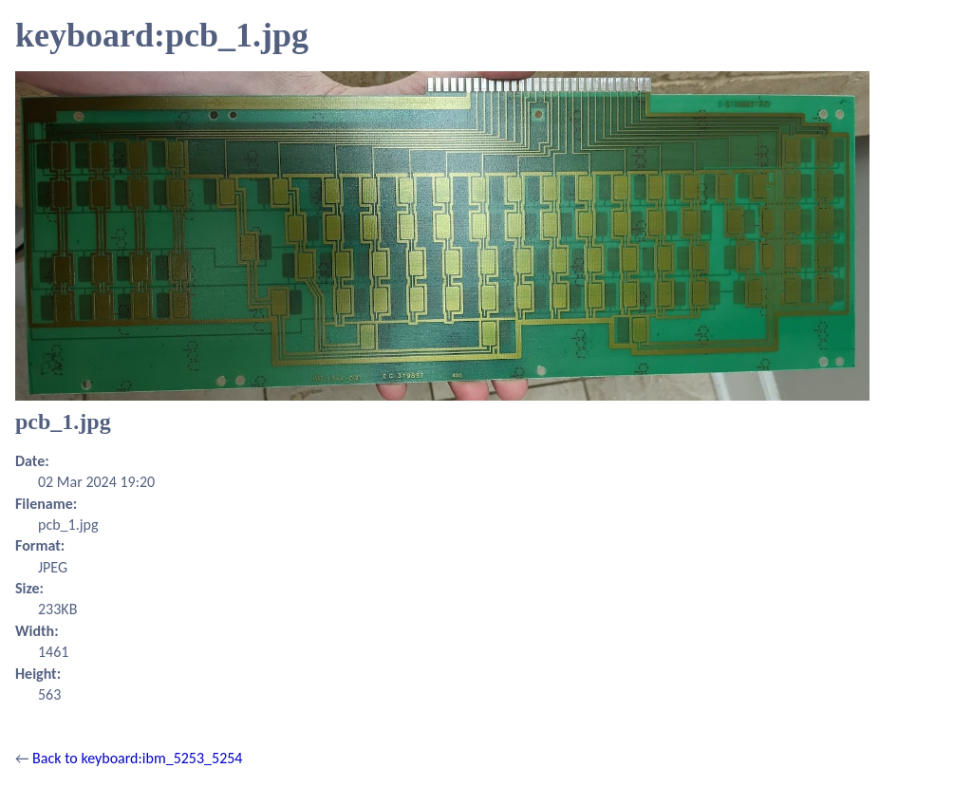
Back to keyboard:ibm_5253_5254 (137, 758)
